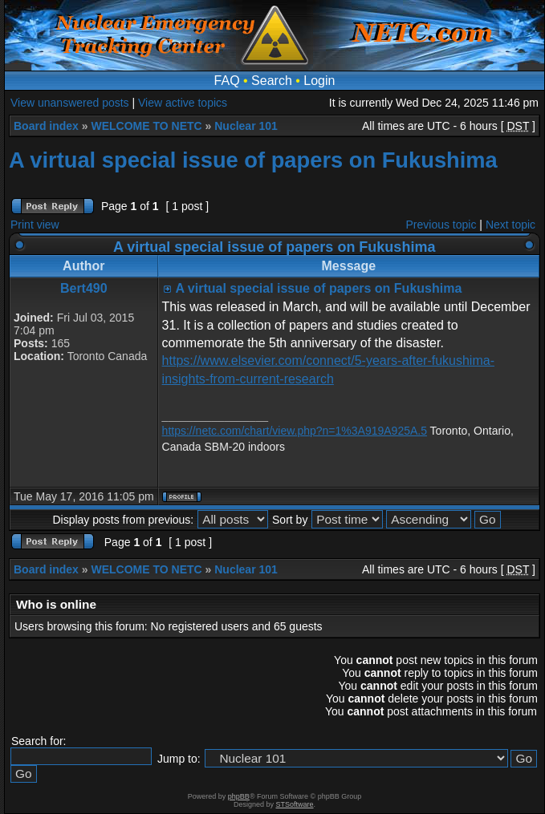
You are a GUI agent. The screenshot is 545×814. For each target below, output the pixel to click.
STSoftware (295, 804)
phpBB (239, 796)
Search (271, 80)
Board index (46, 125)
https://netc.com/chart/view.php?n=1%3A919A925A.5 (294, 430)
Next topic (510, 224)
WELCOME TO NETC (146, 125)
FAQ (227, 80)
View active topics (182, 102)
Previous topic (441, 224)
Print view (34, 224)
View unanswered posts (69, 102)
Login (319, 80)
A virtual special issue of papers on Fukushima (253, 160)
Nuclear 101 (246, 125)
